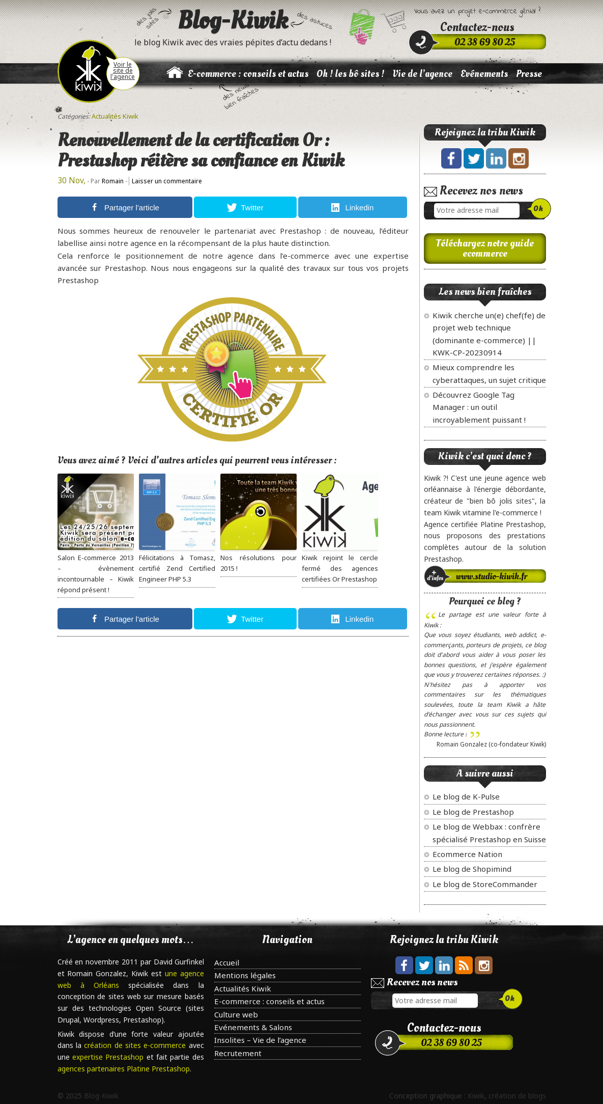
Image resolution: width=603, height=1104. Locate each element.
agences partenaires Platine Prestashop (124, 1068)
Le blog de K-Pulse (466, 796)
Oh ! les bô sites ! (350, 73)
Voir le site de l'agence (122, 70)
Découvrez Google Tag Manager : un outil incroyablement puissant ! (479, 407)
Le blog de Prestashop (473, 812)
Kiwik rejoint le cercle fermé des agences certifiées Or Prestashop (340, 568)
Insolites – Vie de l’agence (260, 1040)
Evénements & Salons (253, 1027)
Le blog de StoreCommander (485, 884)
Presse (529, 73)
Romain (113, 181)
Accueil (226, 962)
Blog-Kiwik (233, 20)
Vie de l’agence (422, 73)
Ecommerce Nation (467, 854)
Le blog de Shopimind (472, 869)
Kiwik (476, 1095)
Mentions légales (245, 975)
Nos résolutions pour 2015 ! (258, 563)
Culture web (236, 1014)
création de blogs (517, 1095)
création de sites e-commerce (136, 1045)
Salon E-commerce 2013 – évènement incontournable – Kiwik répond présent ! (96, 573)
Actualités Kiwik (115, 116)
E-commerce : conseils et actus (248, 73)
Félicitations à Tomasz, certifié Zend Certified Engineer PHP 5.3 (177, 568)
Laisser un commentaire (167, 181)
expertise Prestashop (109, 1057)
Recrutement (238, 1053)
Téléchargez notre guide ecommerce (485, 248)
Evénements (484, 73)
